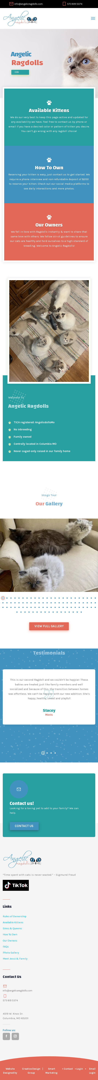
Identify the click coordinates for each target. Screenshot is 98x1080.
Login (79, 1068)
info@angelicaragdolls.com (17, 990)
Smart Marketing (51, 1070)
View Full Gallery (49, 626)
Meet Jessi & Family (15, 958)
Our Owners (49, 225)
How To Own (49, 167)
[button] (3, 598)
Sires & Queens (12, 928)
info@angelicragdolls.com (28, 4)
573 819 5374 (74, 4)
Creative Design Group (31, 1070)
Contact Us (24, 826)
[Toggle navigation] (93, 18)
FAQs (6, 946)
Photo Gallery (11, 952)
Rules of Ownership (14, 916)
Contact (68, 1068)
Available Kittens (49, 110)
